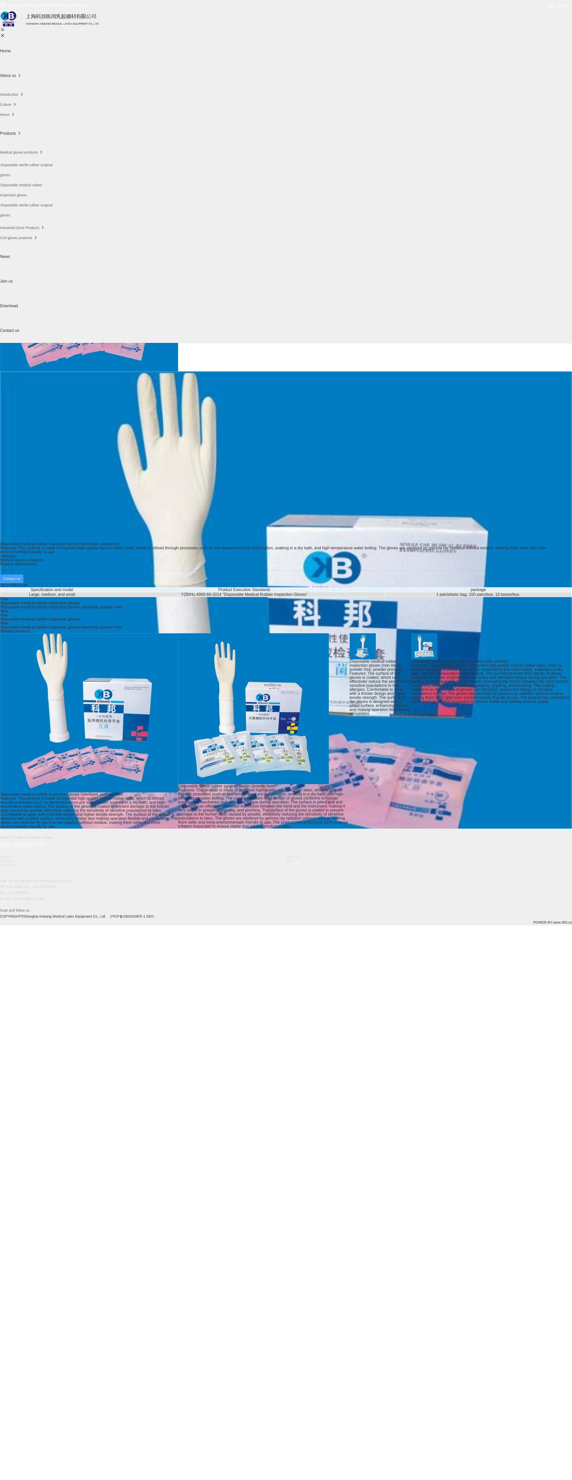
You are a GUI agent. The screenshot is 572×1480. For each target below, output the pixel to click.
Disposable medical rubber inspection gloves (40, 603)
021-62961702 (18, 887)
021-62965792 (44, 887)
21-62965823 (18, 893)
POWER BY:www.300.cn (552, 922)
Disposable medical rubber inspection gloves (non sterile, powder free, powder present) (376, 665)
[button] (286, 823)
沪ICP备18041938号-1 (127, 916)
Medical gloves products (21, 560)
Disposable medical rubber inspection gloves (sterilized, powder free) (61, 607)
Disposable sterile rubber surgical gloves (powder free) (226, 786)
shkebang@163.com (28, 898)
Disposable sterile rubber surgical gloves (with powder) (460, 661)
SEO (150, 916)
